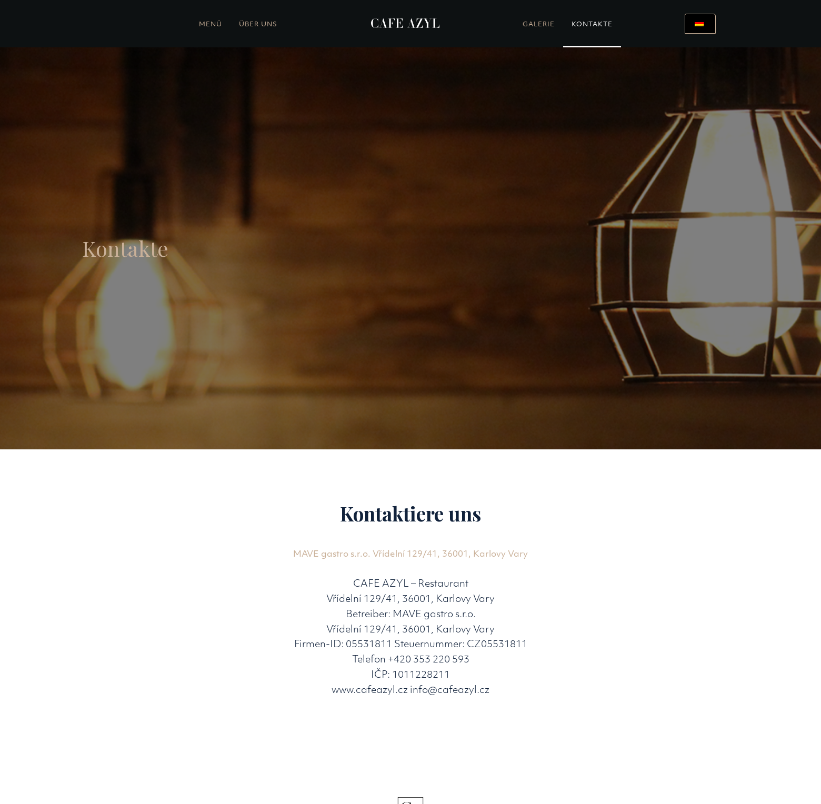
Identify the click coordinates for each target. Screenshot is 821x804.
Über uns (258, 25)
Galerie (539, 25)
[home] (405, 23)
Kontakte (592, 25)
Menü (210, 25)
